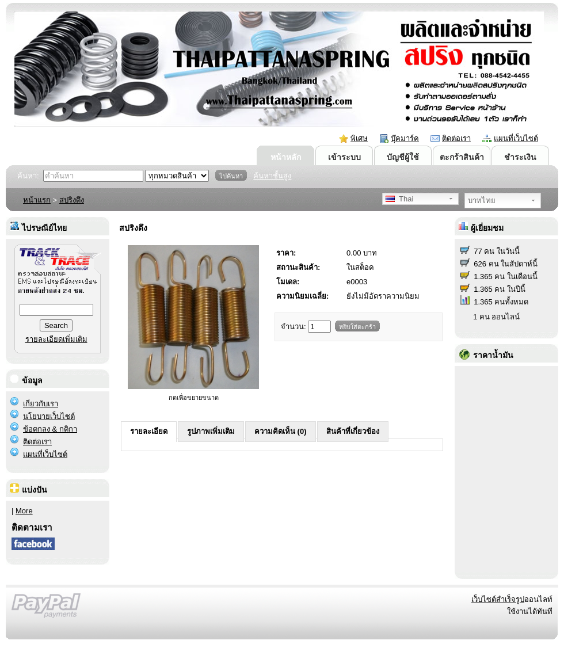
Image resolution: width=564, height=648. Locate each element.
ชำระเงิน (520, 157)
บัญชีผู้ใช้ (403, 157)
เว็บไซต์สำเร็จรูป (497, 599)
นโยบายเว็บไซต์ (49, 416)
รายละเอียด (148, 431)
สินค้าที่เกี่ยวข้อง (352, 431)
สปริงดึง (71, 200)
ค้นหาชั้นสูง (272, 175)
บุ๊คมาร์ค (405, 138)
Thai (399, 199)
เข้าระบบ (344, 157)
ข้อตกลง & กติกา (50, 429)
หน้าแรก (37, 200)
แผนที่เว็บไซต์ (516, 138)
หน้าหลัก (285, 157)
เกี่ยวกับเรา (40, 403)
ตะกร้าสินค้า (462, 157)
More (24, 510)
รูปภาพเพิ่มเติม (211, 431)
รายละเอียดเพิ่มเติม (56, 339)
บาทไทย (482, 200)
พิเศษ (359, 138)
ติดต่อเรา (456, 138)
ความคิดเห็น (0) (280, 431)
